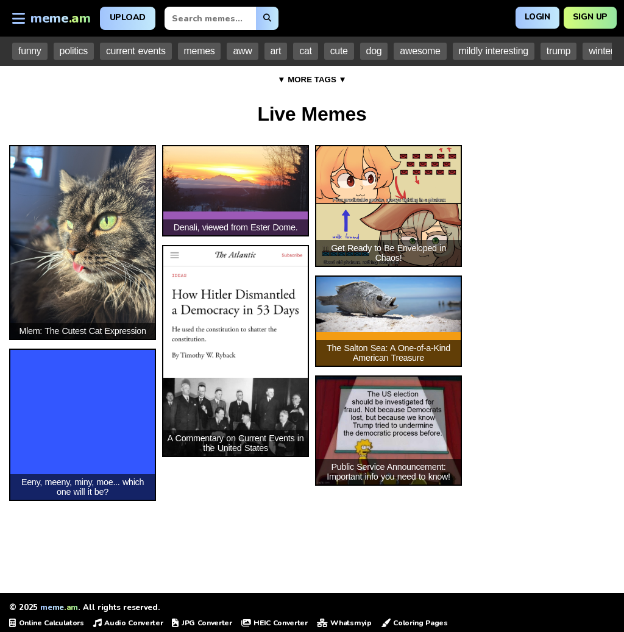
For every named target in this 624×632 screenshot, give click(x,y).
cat (305, 51)
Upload (128, 17)
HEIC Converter (274, 623)
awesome (420, 51)
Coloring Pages (414, 623)
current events (136, 51)
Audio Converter (128, 623)
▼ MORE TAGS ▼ (312, 79)
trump (558, 51)
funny (29, 51)
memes (199, 51)
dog (374, 51)
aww (242, 51)
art (276, 51)
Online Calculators (46, 623)
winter (601, 51)
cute (339, 51)
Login (534, 17)
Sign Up (589, 17)
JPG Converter (202, 623)
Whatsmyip (344, 623)
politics (74, 51)
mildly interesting (493, 51)
